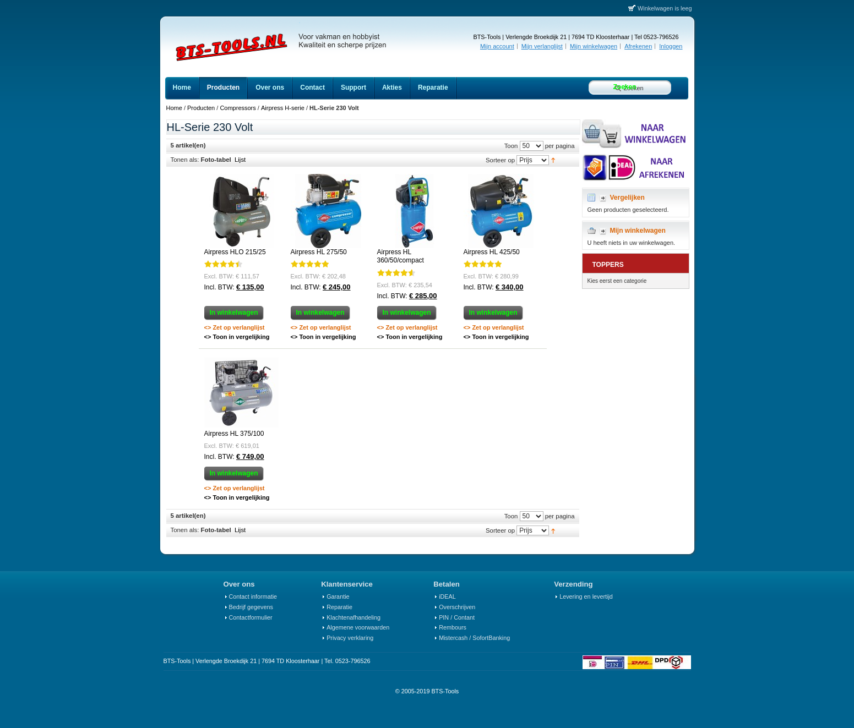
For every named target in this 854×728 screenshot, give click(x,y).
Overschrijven (457, 607)
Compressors (237, 108)
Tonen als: (185, 159)
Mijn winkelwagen (593, 46)
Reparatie (339, 607)
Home (174, 108)
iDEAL (447, 596)
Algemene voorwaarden (358, 627)
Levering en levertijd (586, 596)
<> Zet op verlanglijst (234, 327)
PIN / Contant (457, 617)
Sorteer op (500, 159)
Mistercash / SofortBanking (474, 637)
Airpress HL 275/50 (319, 252)
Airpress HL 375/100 (234, 433)
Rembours (452, 627)
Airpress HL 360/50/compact (400, 256)
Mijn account (497, 46)
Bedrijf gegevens (251, 607)
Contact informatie (253, 596)
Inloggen (670, 46)
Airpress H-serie (282, 108)
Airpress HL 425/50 (492, 252)
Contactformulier (251, 617)
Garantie (338, 596)
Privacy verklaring (350, 637)
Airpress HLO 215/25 (235, 252)
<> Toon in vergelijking (237, 336)
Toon (511, 145)
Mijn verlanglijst (542, 46)
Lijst (240, 159)
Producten (201, 108)
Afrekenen (638, 46)
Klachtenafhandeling (353, 617)
